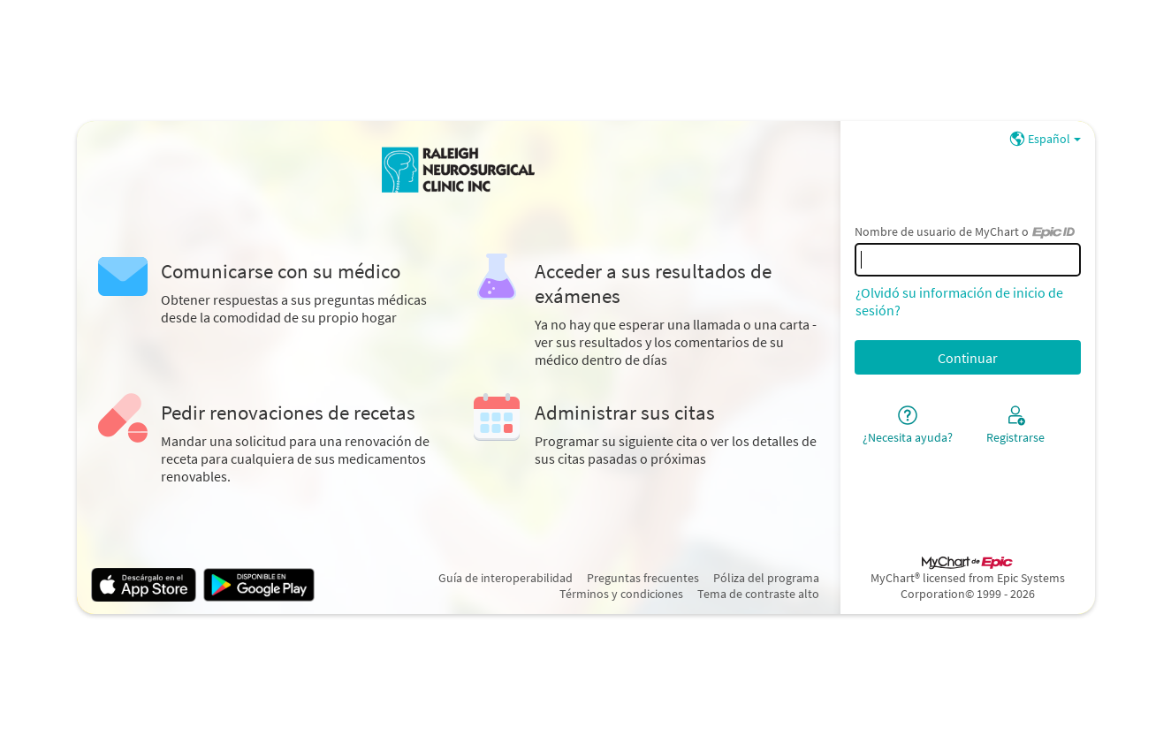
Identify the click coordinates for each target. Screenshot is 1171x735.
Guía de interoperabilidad (505, 578)
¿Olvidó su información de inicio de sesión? (959, 301)
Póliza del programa (766, 578)
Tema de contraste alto (758, 594)
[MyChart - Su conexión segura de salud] (459, 170)
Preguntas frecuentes (643, 578)
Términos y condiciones (621, 594)
